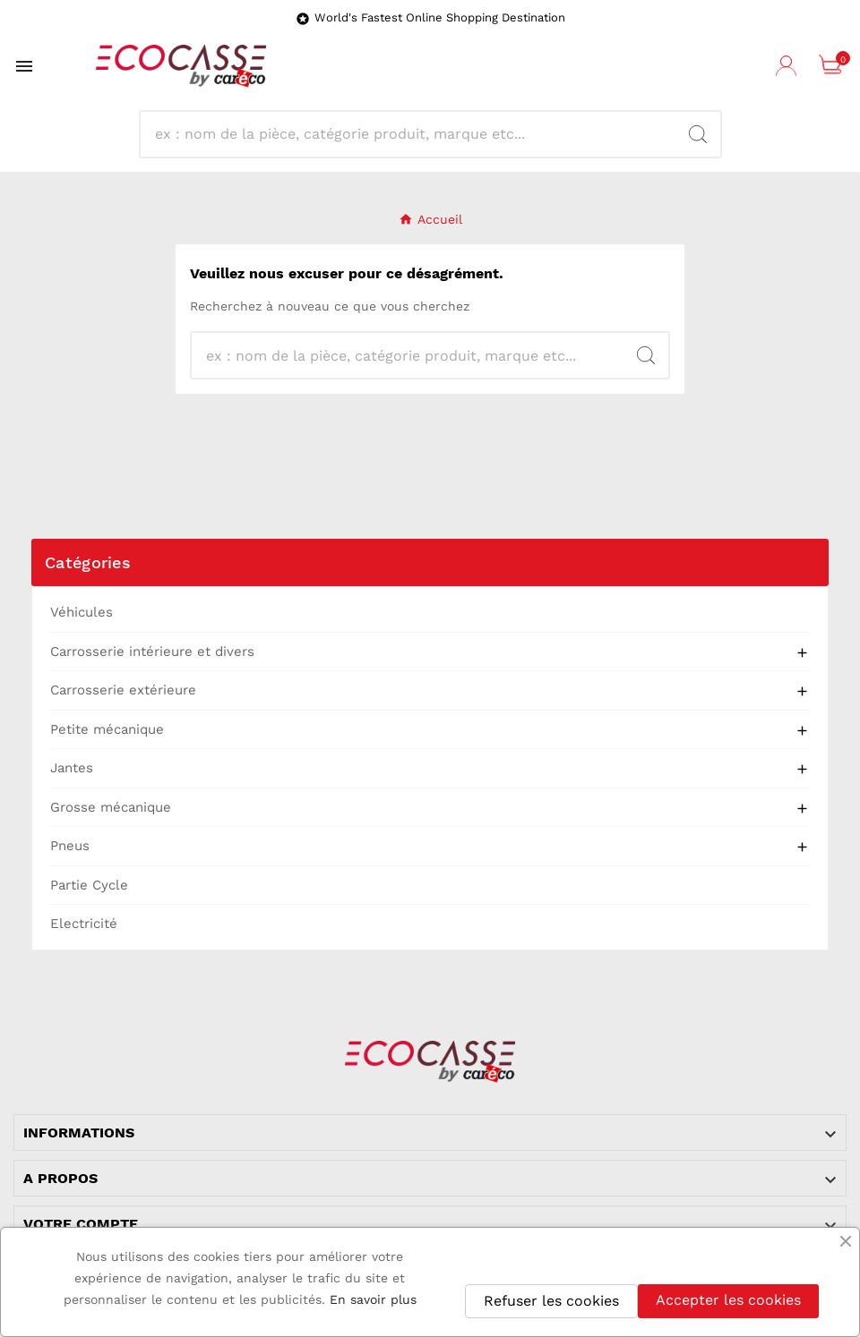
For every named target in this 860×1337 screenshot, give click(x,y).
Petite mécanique (107, 729)
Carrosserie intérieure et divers (152, 651)
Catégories (88, 562)
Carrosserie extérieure (123, 690)
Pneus (70, 846)
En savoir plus (373, 1299)
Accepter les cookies (728, 1299)
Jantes (71, 768)
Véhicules (81, 612)
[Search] (415, 134)
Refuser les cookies (551, 1300)
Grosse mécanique (110, 807)
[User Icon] (788, 66)
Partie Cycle (89, 885)
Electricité (83, 923)
